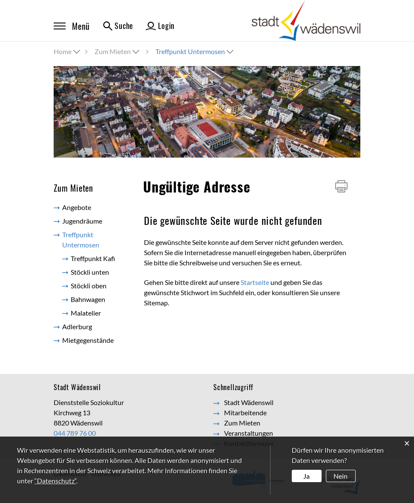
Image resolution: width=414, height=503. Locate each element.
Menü (72, 26)
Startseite (255, 282)
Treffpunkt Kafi (93, 258)
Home (63, 51)
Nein (341, 476)
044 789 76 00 (75, 433)
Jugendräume (82, 221)
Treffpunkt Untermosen (93, 239)
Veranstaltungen (248, 433)
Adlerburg (77, 326)
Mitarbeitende (245, 412)
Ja (306, 476)
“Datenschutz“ (55, 481)
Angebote (76, 207)
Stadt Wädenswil (248, 402)
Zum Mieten (242, 423)
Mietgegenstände (88, 340)
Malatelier (86, 313)
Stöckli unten (90, 272)
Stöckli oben (88, 286)
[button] (118, 51)
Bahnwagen (88, 299)
